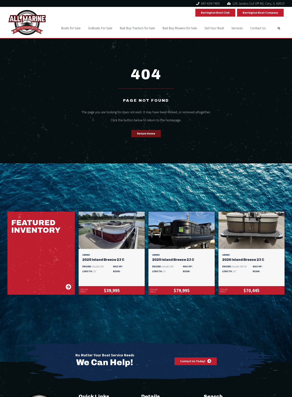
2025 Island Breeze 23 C (103, 260)
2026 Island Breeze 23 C (243, 260)
